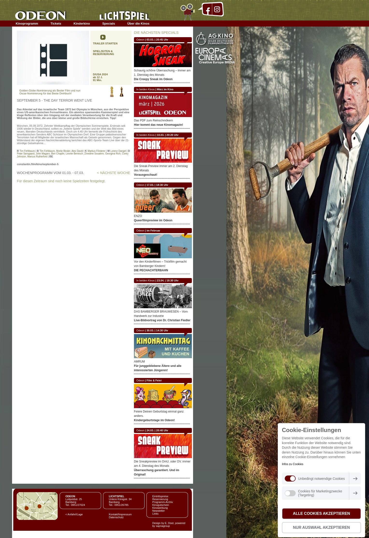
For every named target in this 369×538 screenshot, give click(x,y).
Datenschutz (116, 517)
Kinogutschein (160, 504)
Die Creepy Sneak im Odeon (153, 79)
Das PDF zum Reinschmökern (153, 120)
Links (155, 513)
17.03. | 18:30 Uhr (157, 184)
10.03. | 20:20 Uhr (168, 134)
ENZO (138, 216)
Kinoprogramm (27, 23)
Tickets (55, 23)
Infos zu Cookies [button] (292, 464)
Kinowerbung (160, 507)
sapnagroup (163, 525)
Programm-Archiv (162, 502)
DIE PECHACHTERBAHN (151, 270)
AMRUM (139, 361)
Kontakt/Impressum (120, 514)
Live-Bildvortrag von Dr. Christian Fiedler (162, 320)
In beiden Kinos (145, 89)
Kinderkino (82, 23)
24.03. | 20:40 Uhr (157, 430)
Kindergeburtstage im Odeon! (154, 420)
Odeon (140, 39)
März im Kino (165, 89)
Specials (108, 23)
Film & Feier (154, 380)
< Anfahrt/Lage (74, 514)
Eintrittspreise (160, 496)
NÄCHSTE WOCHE (115, 173)
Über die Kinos (138, 23)
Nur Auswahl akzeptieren (321, 527)
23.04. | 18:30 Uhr (168, 280)
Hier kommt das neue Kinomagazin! (158, 124)
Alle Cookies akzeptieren (321, 513)
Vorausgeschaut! (145, 174)
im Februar (153, 230)
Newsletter (158, 510)
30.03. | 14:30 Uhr (157, 330)
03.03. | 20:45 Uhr (157, 39)
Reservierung (160, 499)
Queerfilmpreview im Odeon (153, 220)
